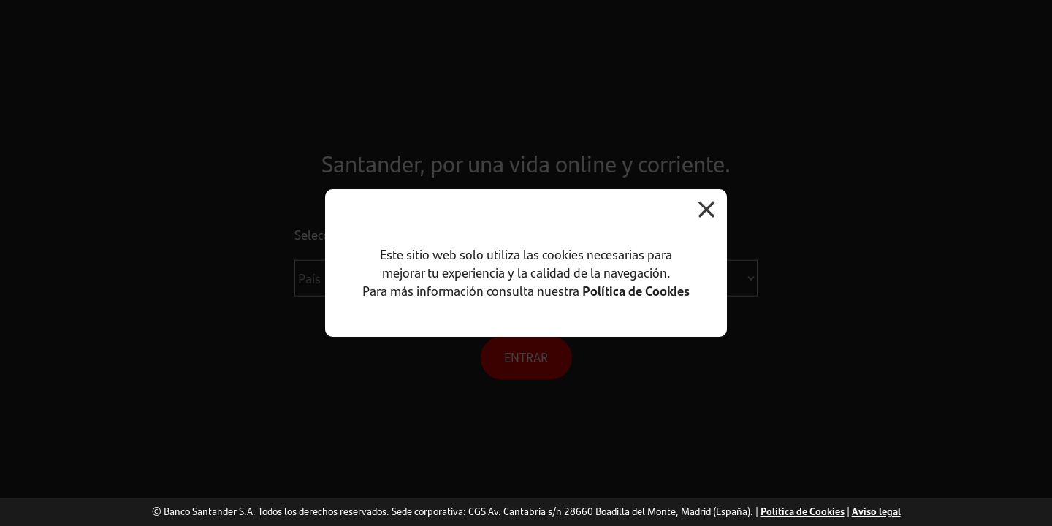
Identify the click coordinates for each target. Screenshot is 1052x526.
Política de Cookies (636, 290)
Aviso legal (876, 511)
